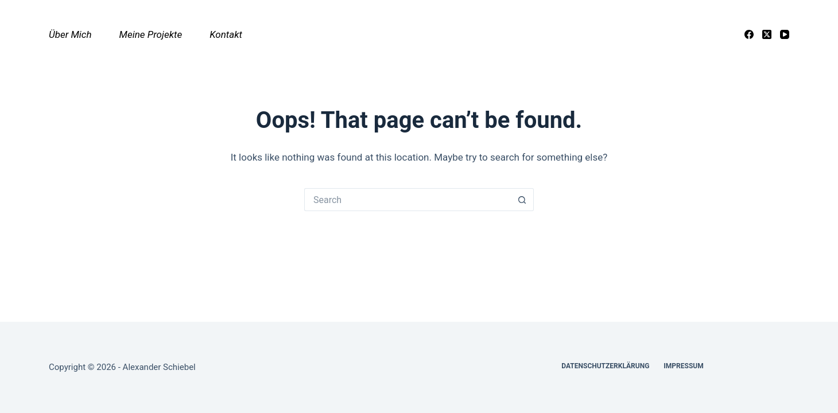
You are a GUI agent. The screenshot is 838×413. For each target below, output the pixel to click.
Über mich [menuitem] (70, 34)
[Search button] (522, 199)
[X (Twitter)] (766, 34)
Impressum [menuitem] (683, 366)
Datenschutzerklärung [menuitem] (605, 366)
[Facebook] (749, 34)
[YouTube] (784, 34)
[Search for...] (407, 199)
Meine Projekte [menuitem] (151, 34)
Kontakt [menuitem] (226, 34)
